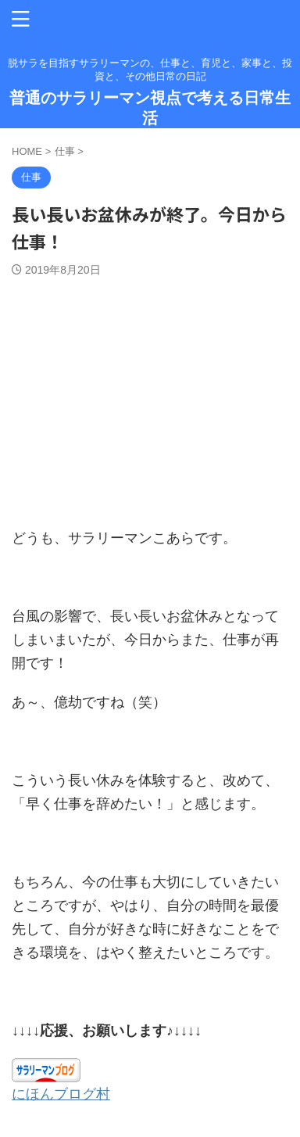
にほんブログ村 (61, 1094)
